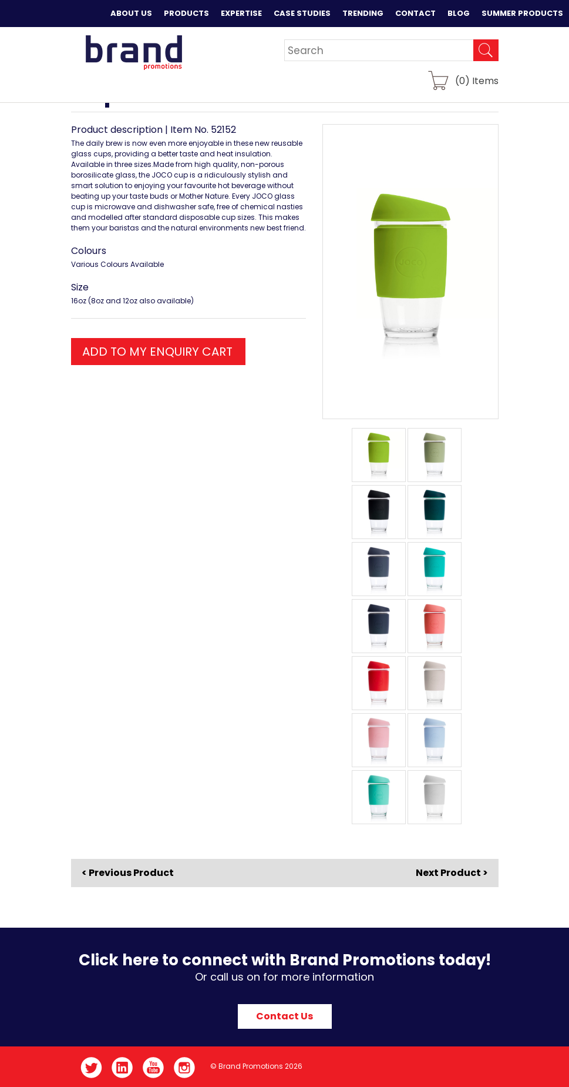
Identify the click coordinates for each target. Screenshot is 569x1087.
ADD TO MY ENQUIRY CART (157, 351)
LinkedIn (122, 1067)
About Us (131, 13)
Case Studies (302, 13)
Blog (458, 13)
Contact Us (284, 1016)
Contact (415, 13)
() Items (477, 80)
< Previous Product (128, 873)
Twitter (91, 1067)
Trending (362, 13)
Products (186, 13)
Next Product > (452, 872)
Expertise (241, 13)
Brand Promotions (133, 52)
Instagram (185, 1067)
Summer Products (522, 13)
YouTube (153, 1067)
